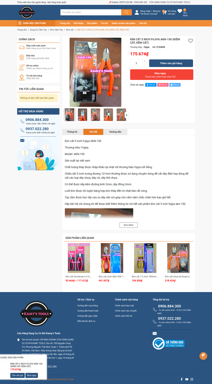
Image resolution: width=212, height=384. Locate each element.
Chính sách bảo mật (124, 305)
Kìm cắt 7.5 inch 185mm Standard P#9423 (153, 276)
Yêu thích (185, 14)
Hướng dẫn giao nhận (87, 316)
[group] (95, 72)
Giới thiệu (78, 23)
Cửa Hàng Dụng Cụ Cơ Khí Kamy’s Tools (55, 379)
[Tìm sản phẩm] (90, 12)
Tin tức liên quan (31, 89)
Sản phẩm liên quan (79, 237)
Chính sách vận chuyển (126, 311)
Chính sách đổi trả (123, 316)
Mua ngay (160, 76)
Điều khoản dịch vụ (86, 321)
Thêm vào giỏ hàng (171, 63)
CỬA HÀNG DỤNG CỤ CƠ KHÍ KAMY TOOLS (169, 2)
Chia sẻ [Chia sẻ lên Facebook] (150, 85)
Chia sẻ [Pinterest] (162, 85)
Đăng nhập (145, 11)
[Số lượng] (136, 63)
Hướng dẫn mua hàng (87, 305)
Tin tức (104, 23)
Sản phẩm (92, 23)
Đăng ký (157, 11)
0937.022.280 (37, 129)
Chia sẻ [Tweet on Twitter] (174, 85)
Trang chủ (65, 23)
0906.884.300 (140, 2)
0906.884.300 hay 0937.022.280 (39, 366)
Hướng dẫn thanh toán (88, 311)
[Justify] (126, 12)
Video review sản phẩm (123, 23)
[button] (126, 115)
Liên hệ (143, 23)
